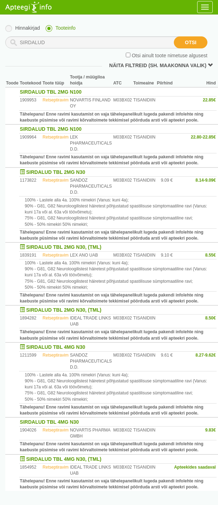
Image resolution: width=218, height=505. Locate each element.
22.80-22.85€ (203, 137)
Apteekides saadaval (195, 467)
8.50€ (210, 318)
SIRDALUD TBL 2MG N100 (51, 92)
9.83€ (210, 430)
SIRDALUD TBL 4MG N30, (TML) (63, 459)
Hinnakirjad (27, 28)
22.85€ (209, 100)
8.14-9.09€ (205, 180)
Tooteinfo (65, 28)
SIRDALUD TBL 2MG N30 (55, 172)
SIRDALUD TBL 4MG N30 (55, 347)
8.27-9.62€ (205, 355)
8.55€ (210, 255)
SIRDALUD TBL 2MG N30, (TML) (63, 247)
